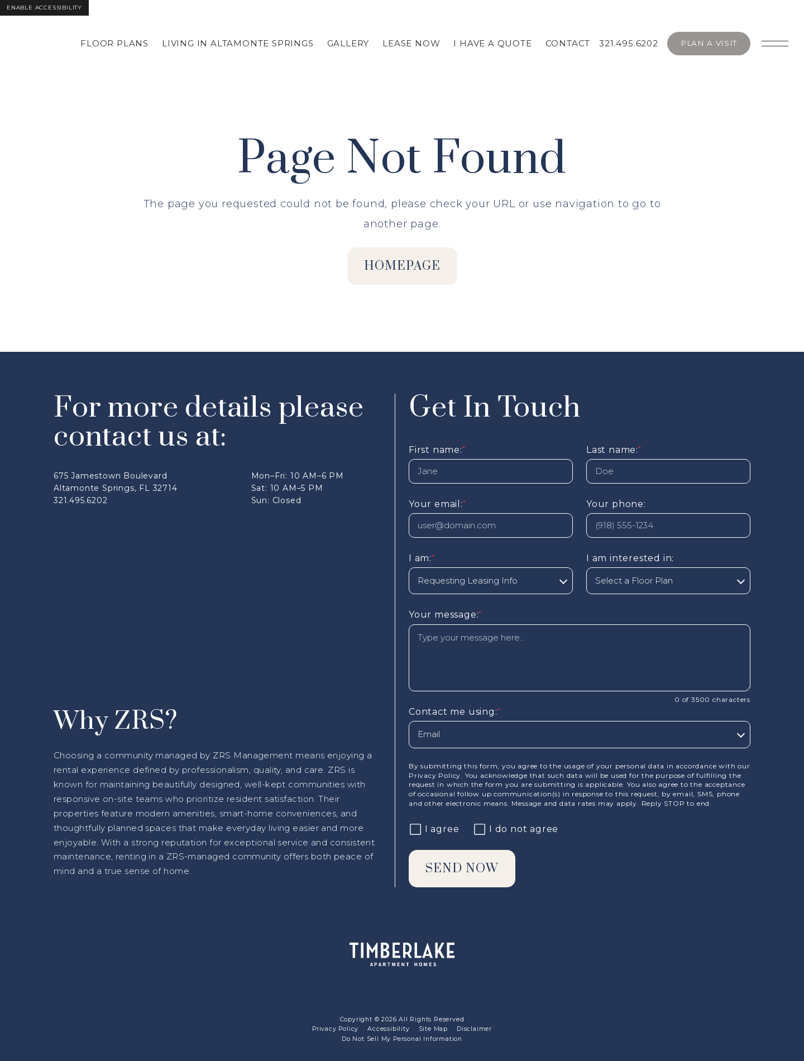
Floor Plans (114, 43)
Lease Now (411, 43)
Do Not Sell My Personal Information (402, 1039)
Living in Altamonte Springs (238, 43)
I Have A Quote (492, 43)
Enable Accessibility (44, 7)
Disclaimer (474, 1029)
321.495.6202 (628, 43)
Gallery (348, 43)
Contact (568, 43)
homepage (402, 266)
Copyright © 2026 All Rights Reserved (402, 1019)
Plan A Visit (709, 43)
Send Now (462, 868)
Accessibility (388, 1029)
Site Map (433, 1029)
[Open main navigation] (775, 43)
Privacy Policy (435, 775)
